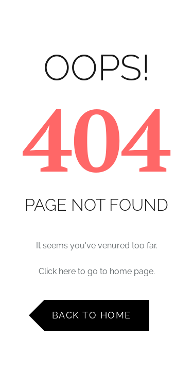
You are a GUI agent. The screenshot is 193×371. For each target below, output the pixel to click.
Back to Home (91, 315)
